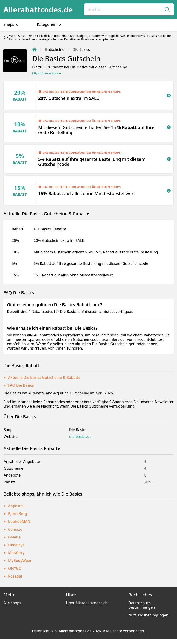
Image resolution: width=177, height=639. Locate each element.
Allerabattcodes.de (38, 9)
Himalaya (16, 544)
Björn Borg (17, 513)
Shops (11, 24)
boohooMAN (19, 521)
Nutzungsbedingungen (148, 615)
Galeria (14, 537)
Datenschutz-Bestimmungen (141, 605)
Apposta (15, 505)
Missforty (16, 552)
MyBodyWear (20, 560)
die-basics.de (80, 436)
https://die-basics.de (46, 73)
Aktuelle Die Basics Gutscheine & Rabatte (44, 377)
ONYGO (14, 568)
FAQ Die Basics (21, 385)
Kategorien (49, 24)
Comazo (15, 529)
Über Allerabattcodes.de (87, 602)
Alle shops (12, 602)
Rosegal (15, 576)
